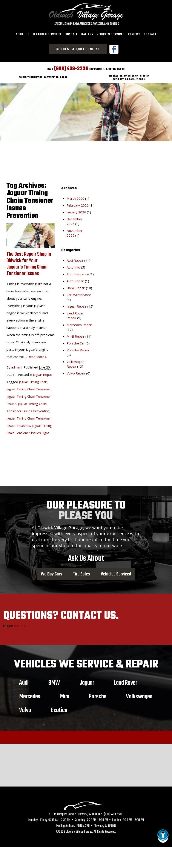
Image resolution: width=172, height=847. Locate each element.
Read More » (37, 355)
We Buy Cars (51, 572)
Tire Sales (81, 572)
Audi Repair (75, 259)
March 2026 (75, 197)
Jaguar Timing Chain (33, 380)
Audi (24, 681)
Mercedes (29, 695)
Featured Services (47, 34)
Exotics (59, 708)
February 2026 (78, 204)
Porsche (97, 695)
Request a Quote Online (78, 49)
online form (19, 624)
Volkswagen (139, 695)
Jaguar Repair (43, 373)
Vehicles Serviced (110, 34)
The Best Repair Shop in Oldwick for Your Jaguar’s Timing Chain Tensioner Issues (28, 262)
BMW (54, 681)
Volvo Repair (76, 372)
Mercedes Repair (79, 323)
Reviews (134, 34)
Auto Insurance (78, 272)
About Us (22, 34)
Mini (64, 695)
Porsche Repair (78, 348)
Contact (150, 34)
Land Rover (125, 681)
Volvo (25, 708)
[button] (163, 838)
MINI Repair (75, 335)
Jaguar (87, 681)
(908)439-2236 (71, 67)
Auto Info (73, 266)
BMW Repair (76, 286)
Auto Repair (75, 279)
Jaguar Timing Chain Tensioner (28, 388)
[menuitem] (22, 34)
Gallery (87, 34)
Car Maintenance (79, 293)
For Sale (71, 34)
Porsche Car (76, 342)
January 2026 (76, 210)
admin (15, 366)
